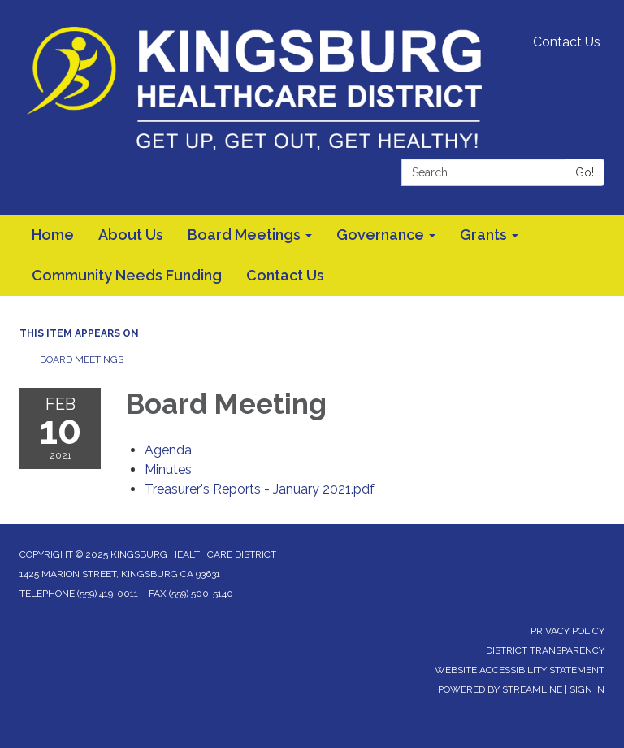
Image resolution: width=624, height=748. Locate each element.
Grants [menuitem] (483, 234)
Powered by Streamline (500, 689)
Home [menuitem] (53, 234)
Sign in (587, 689)
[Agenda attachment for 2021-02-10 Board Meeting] (168, 450)
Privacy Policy (567, 631)
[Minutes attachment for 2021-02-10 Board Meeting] (168, 469)
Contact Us (566, 42)
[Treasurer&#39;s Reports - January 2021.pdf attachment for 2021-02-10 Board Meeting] (260, 489)
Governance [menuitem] (380, 234)
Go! (584, 172)
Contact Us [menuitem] (285, 275)
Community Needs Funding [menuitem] (127, 275)
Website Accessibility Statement (519, 670)
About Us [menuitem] (130, 234)
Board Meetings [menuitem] (244, 234)
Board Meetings (82, 359)
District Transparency (545, 650)
